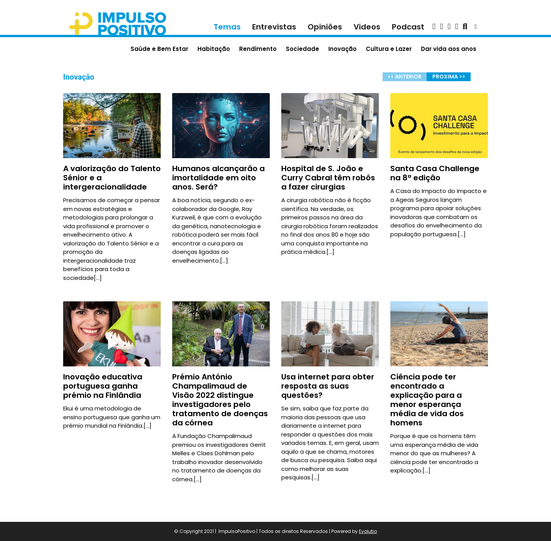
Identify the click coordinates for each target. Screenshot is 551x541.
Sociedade (302, 49)
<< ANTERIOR (405, 76)
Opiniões (325, 26)
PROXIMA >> (448, 76)
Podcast (408, 26)
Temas (227, 26)
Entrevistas (274, 26)
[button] (434, 27)
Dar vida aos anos (448, 49)
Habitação (213, 49)
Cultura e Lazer (389, 49)
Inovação (342, 49)
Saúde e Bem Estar (159, 49)
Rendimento (258, 49)
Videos (367, 26)
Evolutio (368, 531)
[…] (98, 278)
